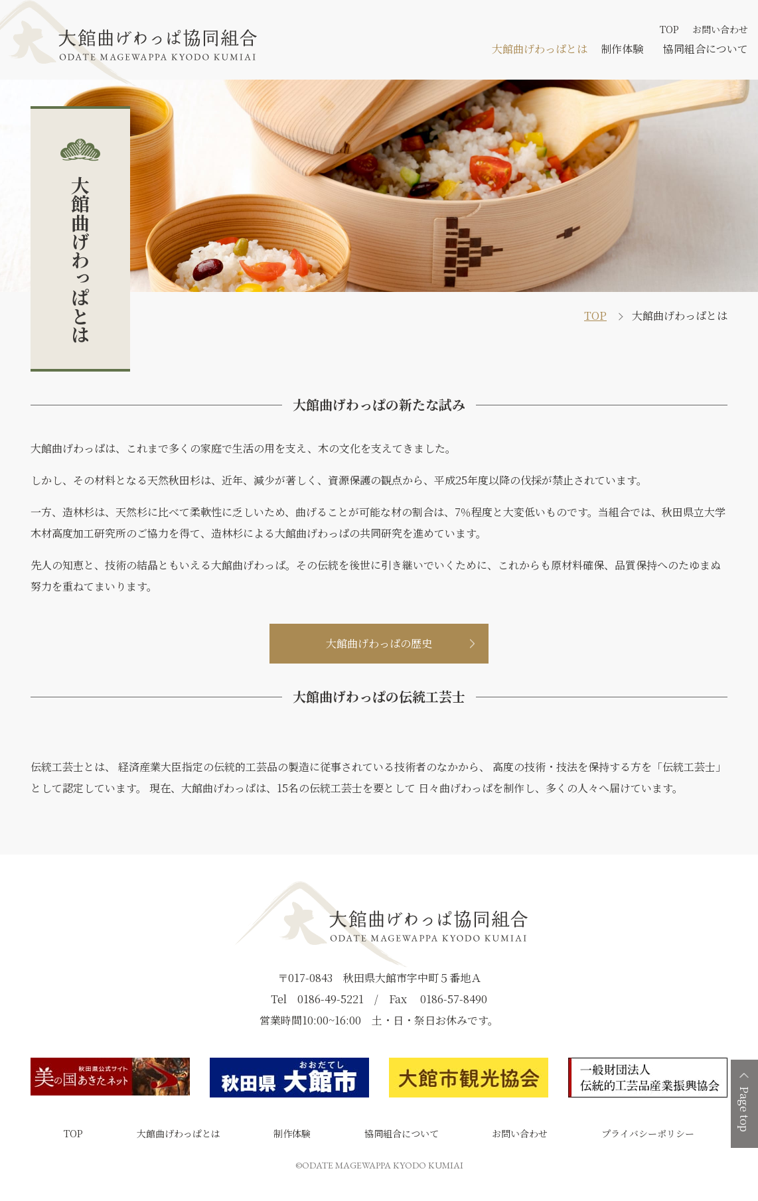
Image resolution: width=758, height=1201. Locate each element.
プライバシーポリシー (647, 1133)
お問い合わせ (720, 29)
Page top (744, 1109)
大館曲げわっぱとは (539, 48)
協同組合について (705, 48)
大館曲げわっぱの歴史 (379, 643)
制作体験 (622, 48)
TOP (669, 29)
